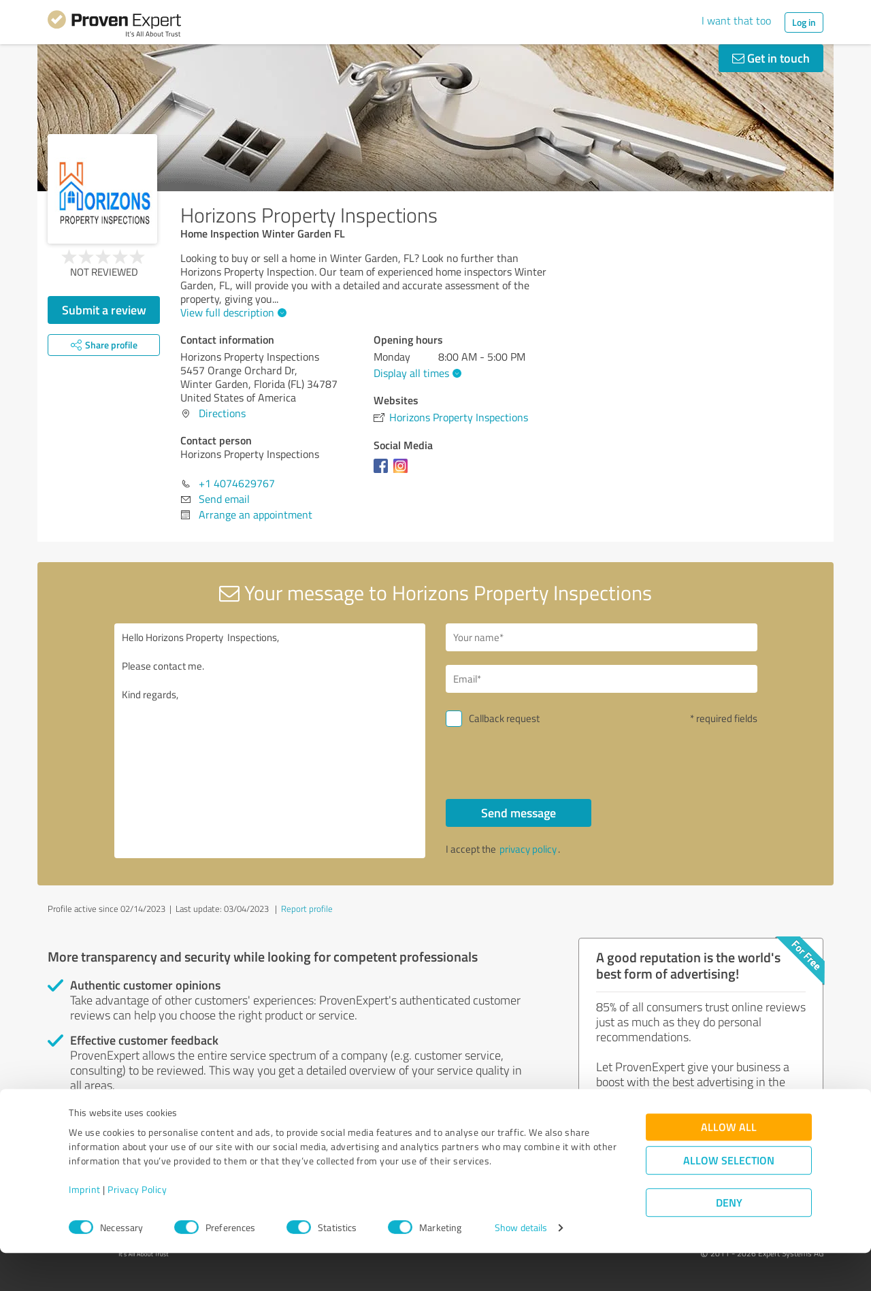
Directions (222, 413)
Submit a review (104, 309)
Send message (518, 812)
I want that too (736, 20)
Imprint (85, 1227)
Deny (729, 1240)
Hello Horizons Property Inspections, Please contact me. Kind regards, (270, 740)
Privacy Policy (137, 1227)
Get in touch (771, 58)
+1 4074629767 (237, 483)
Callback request (504, 718)
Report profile (307, 908)
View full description (231, 312)
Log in (804, 22)
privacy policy (528, 849)
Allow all (729, 1165)
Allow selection (728, 1198)
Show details (521, 1265)
